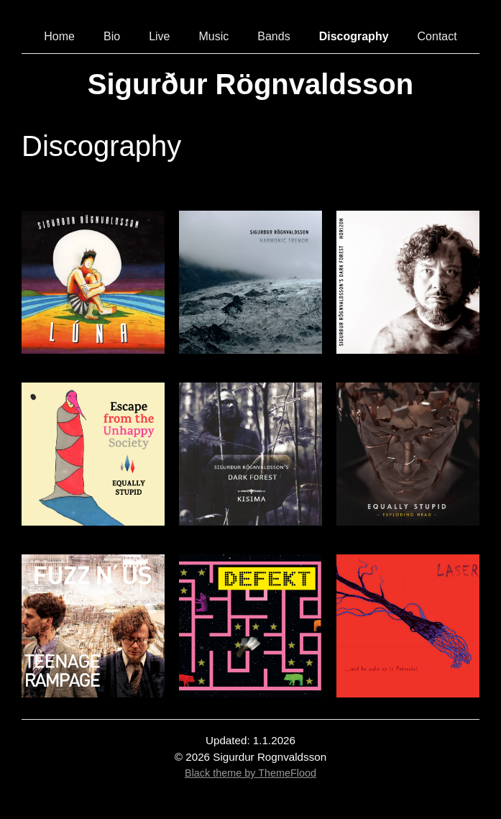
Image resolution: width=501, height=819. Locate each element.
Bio (112, 36)
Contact (437, 36)
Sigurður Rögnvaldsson (250, 84)
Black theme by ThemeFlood (250, 773)
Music (213, 36)
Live (159, 36)
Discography (354, 36)
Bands (273, 36)
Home (59, 36)
